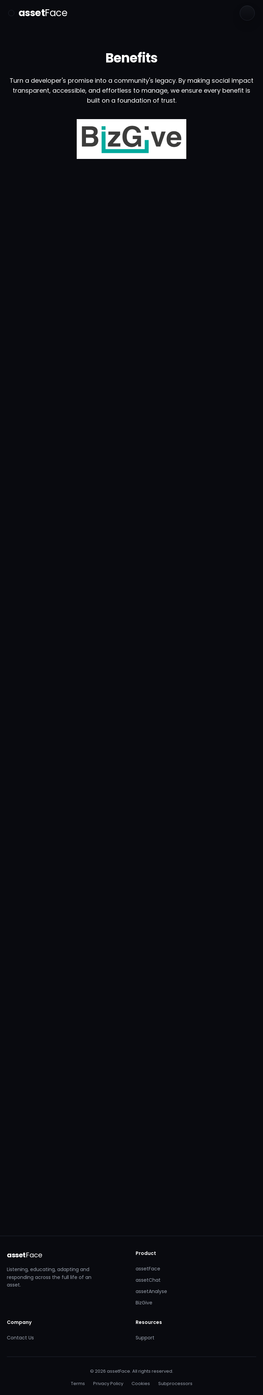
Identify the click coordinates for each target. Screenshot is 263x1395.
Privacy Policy (108, 1383)
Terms (78, 1383)
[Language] (247, 13)
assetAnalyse (151, 1291)
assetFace (148, 1268)
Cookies (141, 1383)
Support (145, 1337)
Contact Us (20, 1337)
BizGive (144, 1302)
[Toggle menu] (11, 13)
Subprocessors (175, 1383)
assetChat (148, 1280)
